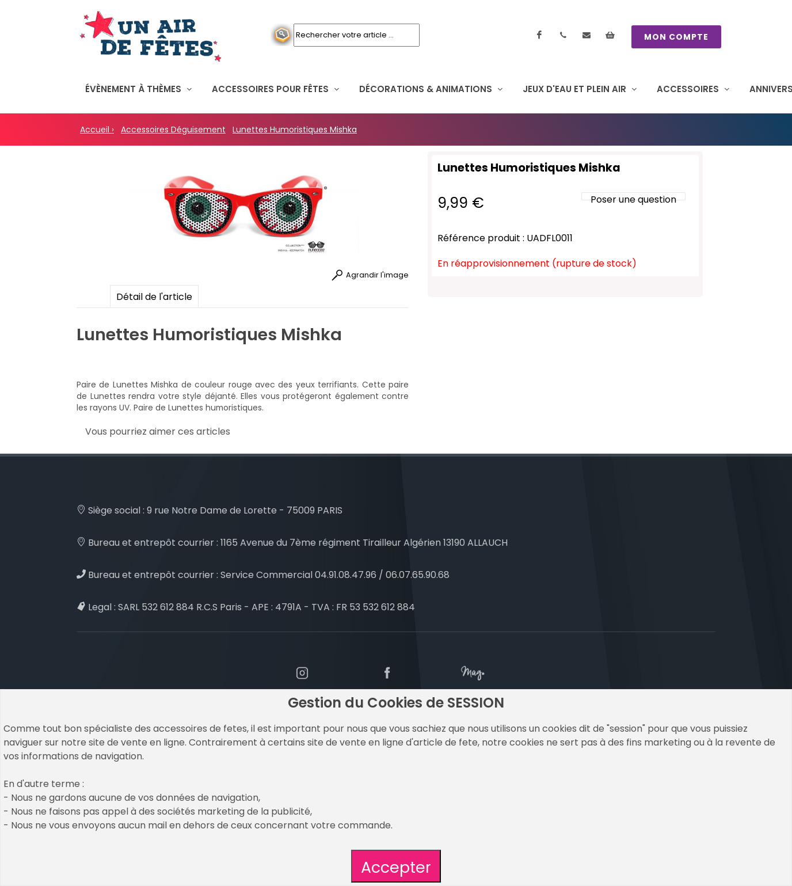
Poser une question (633, 199)
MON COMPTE (676, 37)
